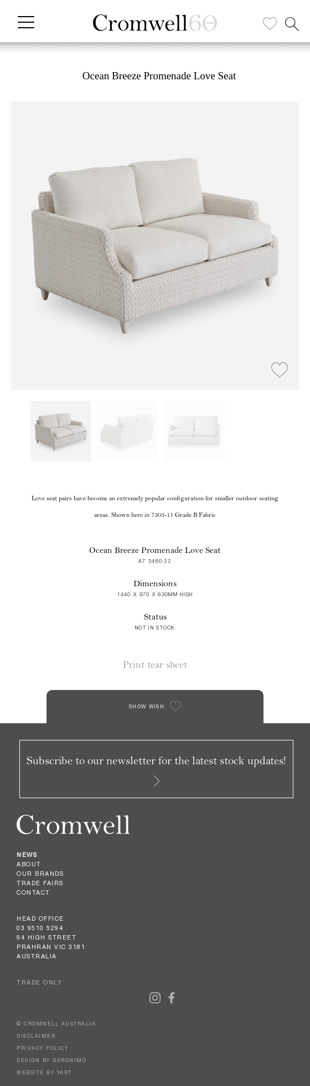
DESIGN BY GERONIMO (51, 1060)
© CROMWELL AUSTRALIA (56, 1024)
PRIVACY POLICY (42, 1048)
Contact (33, 892)
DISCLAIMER (36, 1036)
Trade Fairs (40, 883)
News (27, 854)
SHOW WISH (146, 706)
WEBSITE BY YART (44, 1072)
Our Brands (40, 873)
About (29, 864)
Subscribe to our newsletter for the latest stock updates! (156, 770)
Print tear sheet (155, 665)
